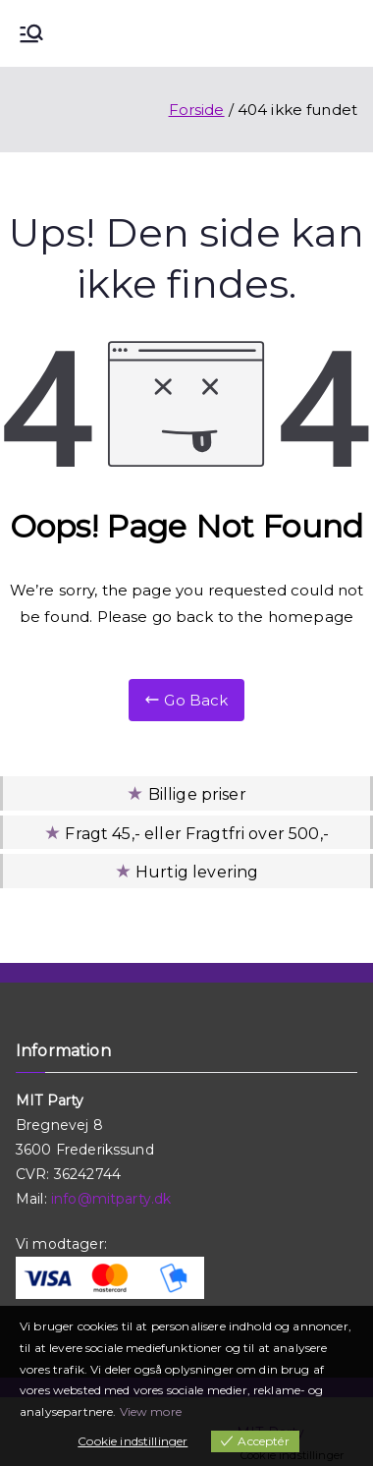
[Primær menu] (31, 33)
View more (151, 1411)
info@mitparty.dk (111, 1199)
